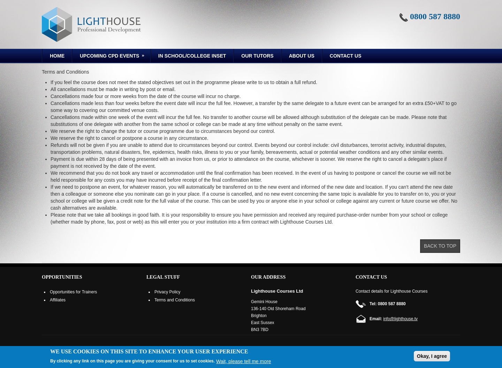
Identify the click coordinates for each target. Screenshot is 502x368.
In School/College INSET (192, 56)
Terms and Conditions (174, 300)
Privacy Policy (167, 292)
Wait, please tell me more (243, 361)
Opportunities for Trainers (73, 292)
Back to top (440, 246)
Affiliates (58, 300)
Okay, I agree (432, 356)
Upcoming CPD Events (109, 57)
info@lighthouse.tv (400, 318)
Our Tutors (257, 56)
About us (301, 56)
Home (57, 56)
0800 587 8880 (435, 16)
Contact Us (346, 56)
